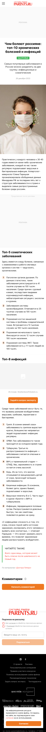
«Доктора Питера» (23, 568)
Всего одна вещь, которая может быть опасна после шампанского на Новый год (22, 556)
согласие (9, 718)
